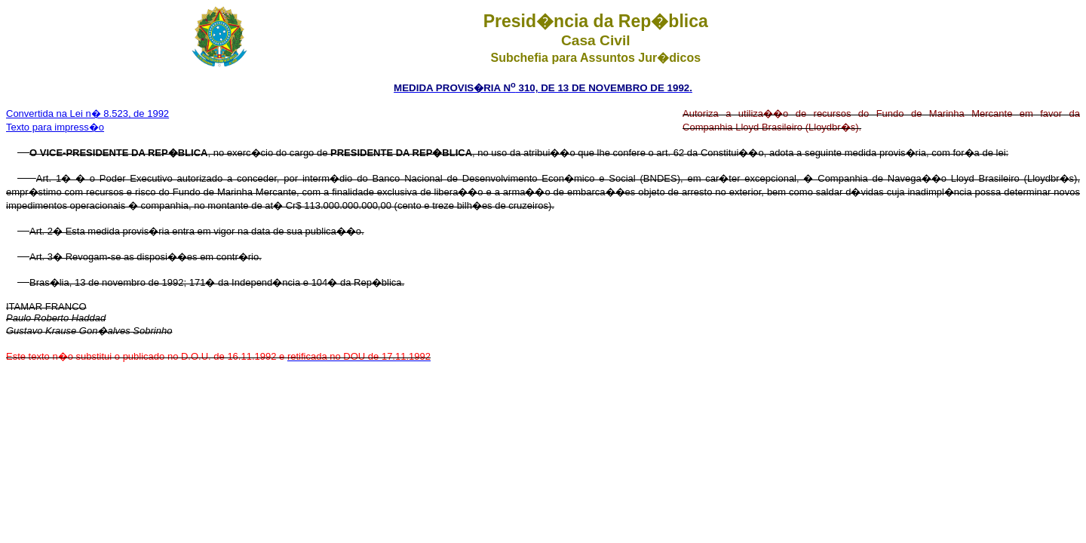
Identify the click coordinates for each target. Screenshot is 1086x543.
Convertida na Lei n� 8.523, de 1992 (87, 113)
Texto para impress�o (55, 127)
